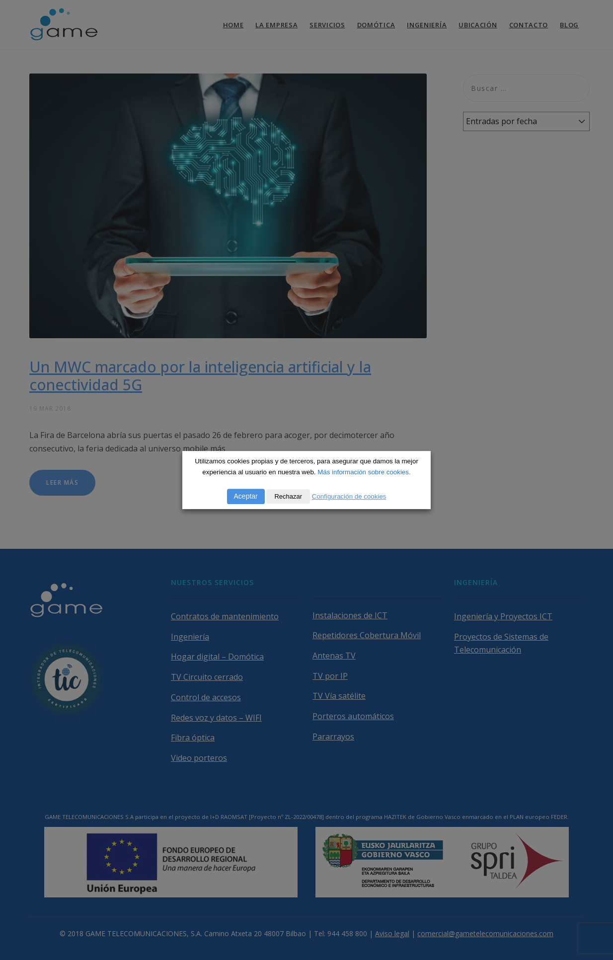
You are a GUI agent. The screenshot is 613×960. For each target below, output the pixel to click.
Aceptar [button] (246, 496)
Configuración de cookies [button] (349, 496)
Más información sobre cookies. (363, 472)
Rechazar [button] (288, 496)
